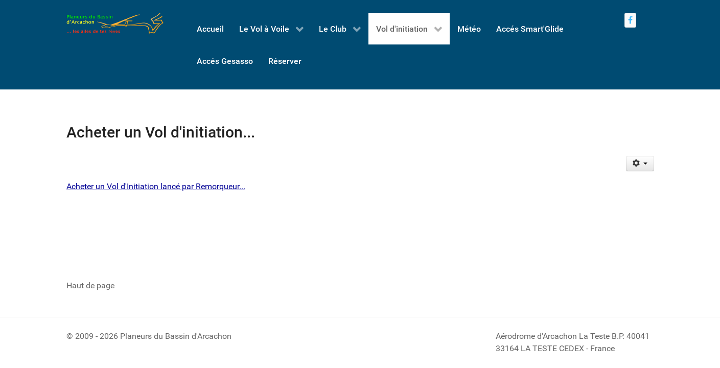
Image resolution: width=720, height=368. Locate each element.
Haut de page (90, 285)
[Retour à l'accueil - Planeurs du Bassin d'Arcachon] (115, 23)
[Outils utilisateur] (640, 163)
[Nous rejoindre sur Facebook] (630, 20)
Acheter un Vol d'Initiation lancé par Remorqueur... (155, 186)
